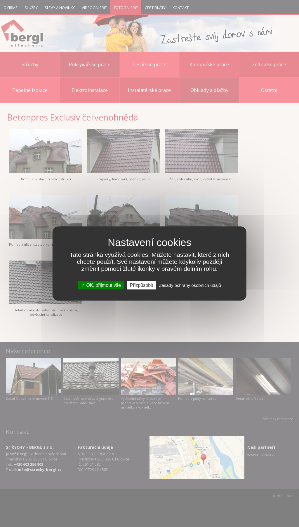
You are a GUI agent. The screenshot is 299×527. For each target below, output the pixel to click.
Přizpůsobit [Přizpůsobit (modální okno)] (141, 285)
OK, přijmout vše (101, 285)
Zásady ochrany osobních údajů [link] (190, 285)
